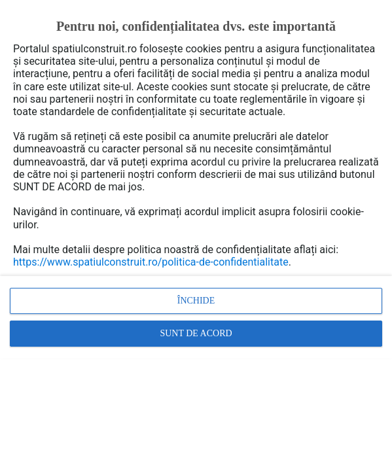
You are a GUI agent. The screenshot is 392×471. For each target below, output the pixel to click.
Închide (196, 300)
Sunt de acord (196, 333)
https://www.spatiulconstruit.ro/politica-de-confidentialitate (151, 262)
